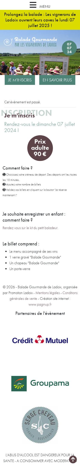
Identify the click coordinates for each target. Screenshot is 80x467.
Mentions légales (47, 292)
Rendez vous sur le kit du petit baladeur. (30, 227)
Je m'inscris (20, 80)
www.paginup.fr (40, 304)
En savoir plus (57, 80)
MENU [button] (40, 5)
